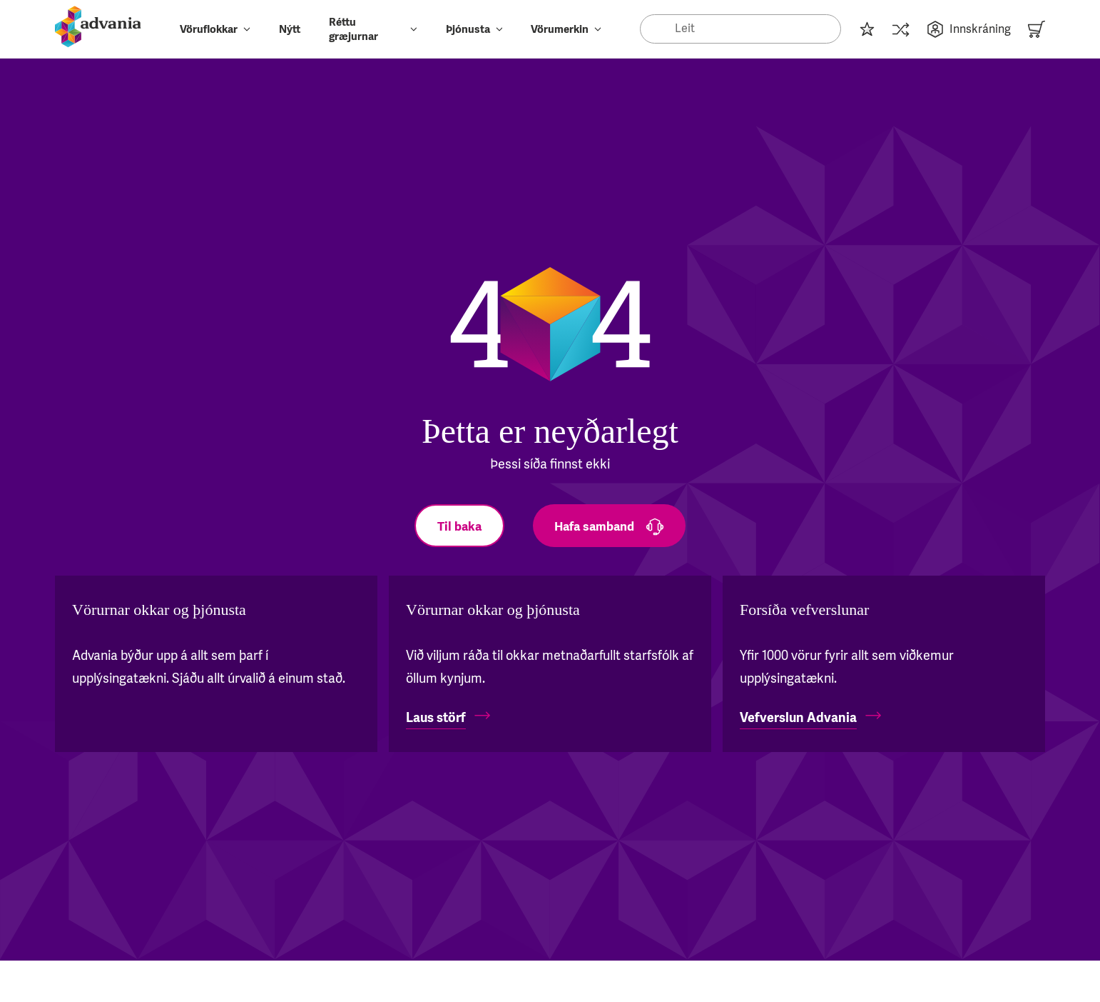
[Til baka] (459, 525)
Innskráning (969, 29)
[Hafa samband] (609, 525)
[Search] (740, 28)
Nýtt (289, 29)
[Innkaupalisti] (866, 29)
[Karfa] (1036, 29)
